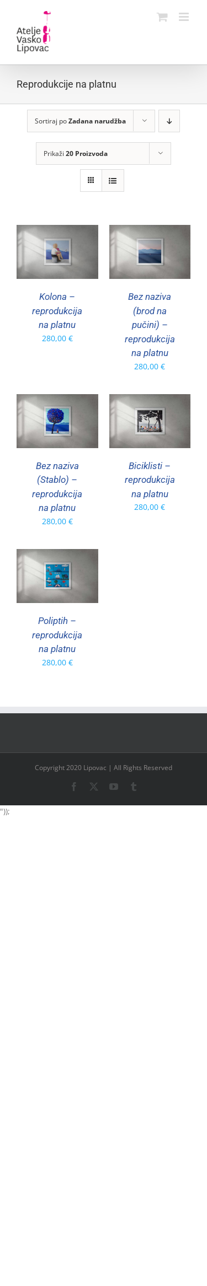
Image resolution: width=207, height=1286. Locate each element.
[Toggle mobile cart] (162, 17)
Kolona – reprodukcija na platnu (57, 310)
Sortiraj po (80, 121)
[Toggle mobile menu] (184, 17)
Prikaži (76, 153)
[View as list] (113, 180)
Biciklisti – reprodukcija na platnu (150, 479)
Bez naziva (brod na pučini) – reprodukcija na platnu (150, 324)
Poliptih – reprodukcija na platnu (57, 634)
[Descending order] (169, 121)
